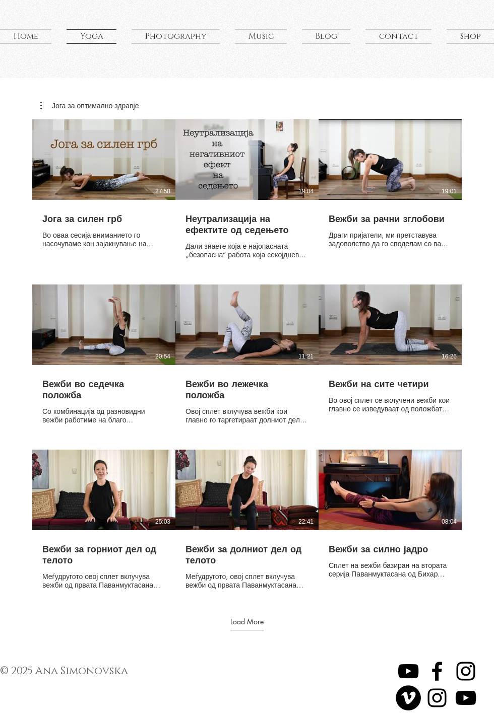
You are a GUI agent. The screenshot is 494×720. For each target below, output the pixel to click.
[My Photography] (437, 697)
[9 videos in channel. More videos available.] (247, 354)
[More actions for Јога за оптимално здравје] (89, 106)
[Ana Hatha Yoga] (437, 671)
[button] (89, 106)
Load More (247, 621)
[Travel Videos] (408, 697)
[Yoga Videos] (408, 671)
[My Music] (465, 697)
